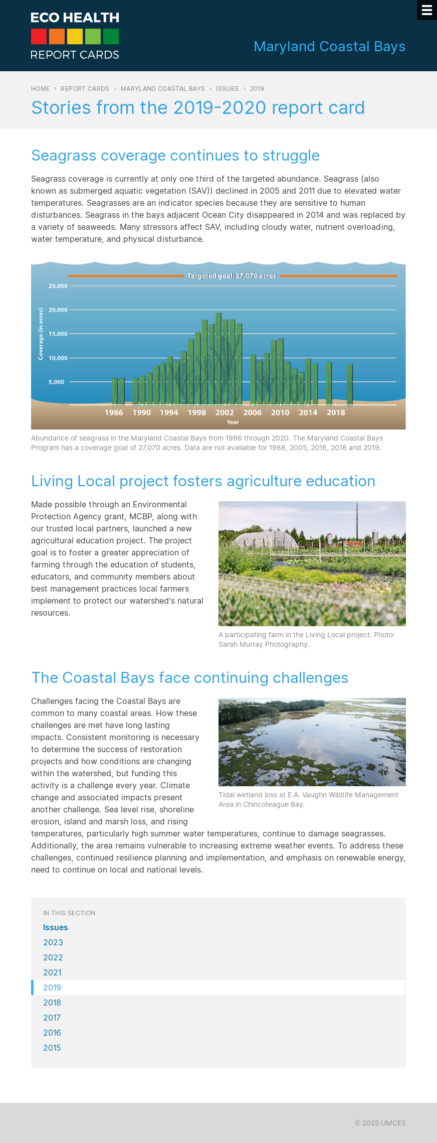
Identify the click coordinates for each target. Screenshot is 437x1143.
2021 (52, 972)
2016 (52, 1033)
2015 (52, 1048)
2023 (53, 942)
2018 (52, 1002)
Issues (227, 88)
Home (40, 88)
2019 (52, 987)
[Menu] (427, 10)
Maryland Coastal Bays (163, 88)
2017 (52, 1018)
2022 (53, 957)
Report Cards (85, 88)
